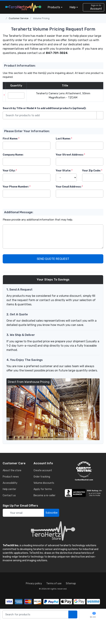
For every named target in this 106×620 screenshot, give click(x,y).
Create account (43, 470)
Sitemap (71, 583)
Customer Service (19, 18)
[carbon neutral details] (84, 470)
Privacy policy (34, 583)
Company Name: (13, 154)
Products (54, 7)
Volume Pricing (41, 18)
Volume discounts (44, 482)
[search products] (72, 615)
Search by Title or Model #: (44, 108)
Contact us (9, 495)
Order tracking (42, 476)
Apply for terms (43, 489)
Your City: (9, 170)
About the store (12, 470)
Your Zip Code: (91, 170)
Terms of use (54, 583)
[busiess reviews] (84, 493)
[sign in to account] (93, 7)
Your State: (63, 170)
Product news (11, 476)
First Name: (10, 138)
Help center (9, 489)
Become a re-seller (44, 495)
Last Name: (63, 138)
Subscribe (52, 512)
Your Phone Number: (16, 186)
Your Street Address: (69, 154)
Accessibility (10, 482)
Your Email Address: (68, 186)
